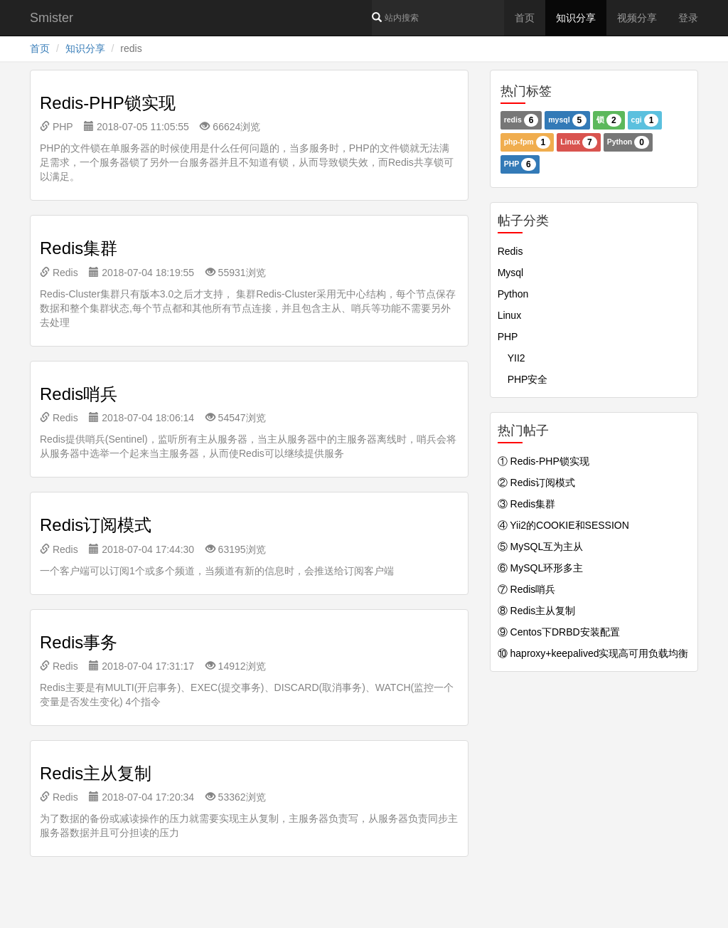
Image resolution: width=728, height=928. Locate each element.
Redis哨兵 (78, 394)
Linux (578, 142)
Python (628, 142)
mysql (567, 120)
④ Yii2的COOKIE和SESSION (563, 525)
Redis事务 (78, 642)
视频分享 (637, 17)
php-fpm (527, 142)
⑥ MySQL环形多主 (541, 568)
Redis (59, 272)
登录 (688, 17)
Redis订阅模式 (95, 524)
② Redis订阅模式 (537, 482)
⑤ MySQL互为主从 (541, 546)
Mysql (511, 272)
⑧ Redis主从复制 (537, 610)
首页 (525, 17)
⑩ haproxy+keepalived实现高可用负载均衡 (593, 653)
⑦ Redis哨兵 (527, 589)
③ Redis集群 (527, 504)
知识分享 (576, 17)
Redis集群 (78, 248)
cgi (645, 120)
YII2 (511, 358)
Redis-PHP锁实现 (108, 102)
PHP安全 (523, 379)
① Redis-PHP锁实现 (543, 461)
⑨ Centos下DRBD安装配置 (559, 632)
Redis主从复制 (95, 773)
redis (521, 120)
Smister (51, 18)
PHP (56, 126)
